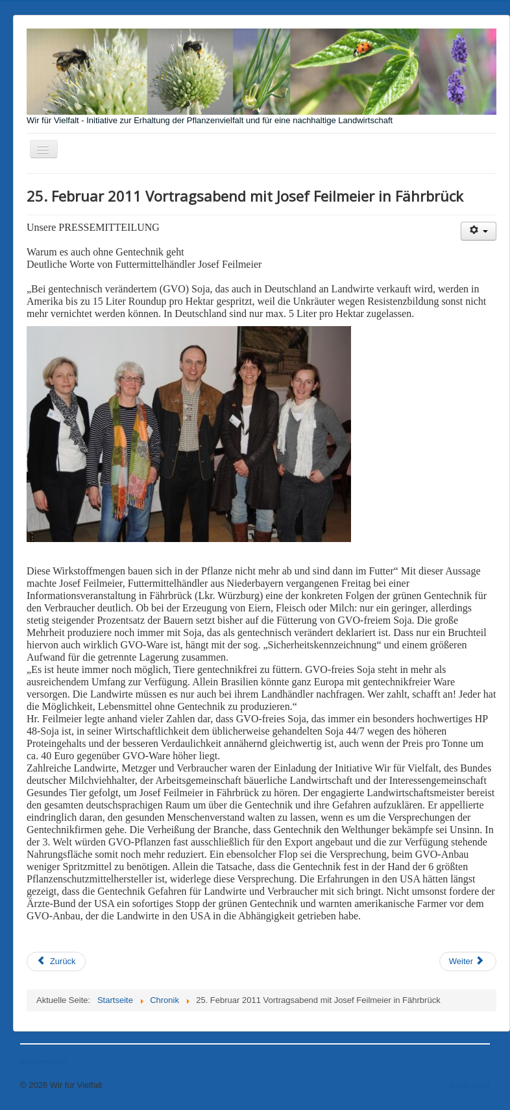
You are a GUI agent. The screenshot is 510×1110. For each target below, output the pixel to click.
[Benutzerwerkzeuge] (478, 231)
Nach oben (469, 1085)
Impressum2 (43, 1062)
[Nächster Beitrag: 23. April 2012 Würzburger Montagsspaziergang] (467, 961)
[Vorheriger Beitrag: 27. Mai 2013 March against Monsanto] (56, 961)
